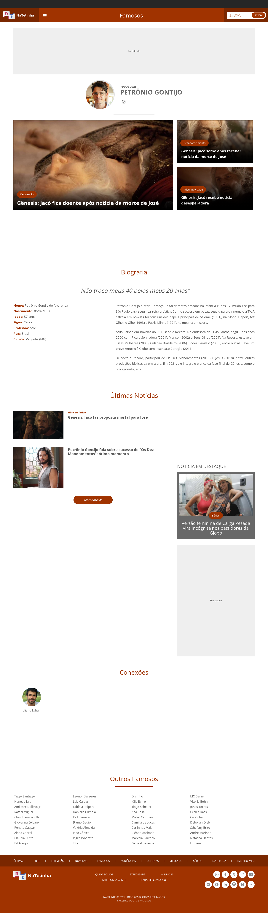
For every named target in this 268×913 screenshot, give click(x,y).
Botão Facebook (225, 875)
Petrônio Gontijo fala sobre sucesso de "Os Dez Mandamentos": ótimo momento (111, 451)
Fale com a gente (114, 880)
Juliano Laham (32, 710)
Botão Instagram (242, 875)
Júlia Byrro (139, 802)
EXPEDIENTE (137, 874)
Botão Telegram (208, 885)
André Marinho (200, 833)
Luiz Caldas (81, 802)
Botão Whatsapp (216, 875)
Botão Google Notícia (216, 885)
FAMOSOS (103, 861)
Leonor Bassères (84, 796)
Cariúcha (196, 817)
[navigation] (45, 15)
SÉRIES (197, 861)
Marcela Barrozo (143, 838)
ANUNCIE (167, 874)
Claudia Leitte (23, 838)
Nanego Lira (22, 802)
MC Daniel (197, 796)
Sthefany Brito (200, 828)
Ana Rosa (138, 812)
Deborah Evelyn (201, 822)
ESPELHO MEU (246, 861)
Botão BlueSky (242, 885)
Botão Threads (251, 885)
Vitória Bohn (199, 802)
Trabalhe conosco (152, 880)
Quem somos (104, 874)
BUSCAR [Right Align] (258, 15)
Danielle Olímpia (84, 812)
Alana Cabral (23, 833)
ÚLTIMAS (18, 861)
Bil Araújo (21, 843)
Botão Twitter (233, 875)
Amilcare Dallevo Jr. (27, 807)
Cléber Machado (143, 833)
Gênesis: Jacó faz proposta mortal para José (108, 417)
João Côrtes (81, 833)
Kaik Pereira (81, 817)
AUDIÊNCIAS (128, 861)
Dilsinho (137, 796)
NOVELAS (81, 861)
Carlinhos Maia (142, 828)
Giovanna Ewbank (26, 822)
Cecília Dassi (199, 812)
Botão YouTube (251, 875)
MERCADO (176, 861)
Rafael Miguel (23, 812)
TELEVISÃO (57, 861)
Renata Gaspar (24, 828)
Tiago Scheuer (141, 807)
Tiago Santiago (24, 796)
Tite (75, 843)
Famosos (131, 15)
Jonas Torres (199, 807)
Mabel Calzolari (142, 817)
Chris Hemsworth (26, 817)
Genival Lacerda (143, 843)
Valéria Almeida (84, 828)
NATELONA (219, 861)
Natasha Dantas (201, 838)
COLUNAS (153, 861)
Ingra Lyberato (83, 838)
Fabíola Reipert (83, 807)
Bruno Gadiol (82, 822)
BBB (37, 861)
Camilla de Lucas (143, 822)
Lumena (196, 843)
